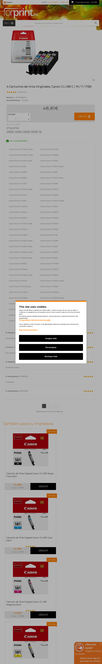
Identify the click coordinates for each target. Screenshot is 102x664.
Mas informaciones (28, 330)
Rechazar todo (51, 356)
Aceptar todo (51, 338)
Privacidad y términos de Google (34, 320)
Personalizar (50, 347)
